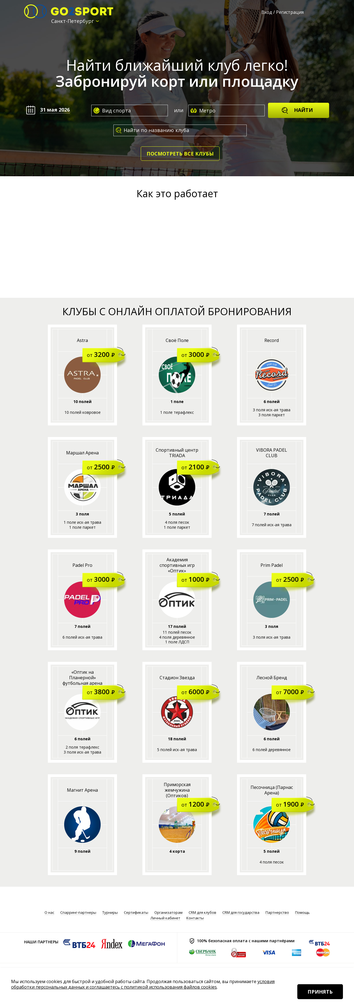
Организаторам (168, 912)
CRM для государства (240, 912)
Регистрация (290, 12)
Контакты (195, 918)
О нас (49, 912)
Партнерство (277, 912)
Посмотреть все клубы (180, 153)
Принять (320, 991)
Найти (297, 110)
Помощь (302, 912)
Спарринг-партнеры (78, 912)
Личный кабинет (165, 918)
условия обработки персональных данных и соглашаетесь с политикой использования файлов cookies (143, 984)
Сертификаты (136, 912)
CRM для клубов (202, 912)
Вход (266, 12)
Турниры (110, 912)
